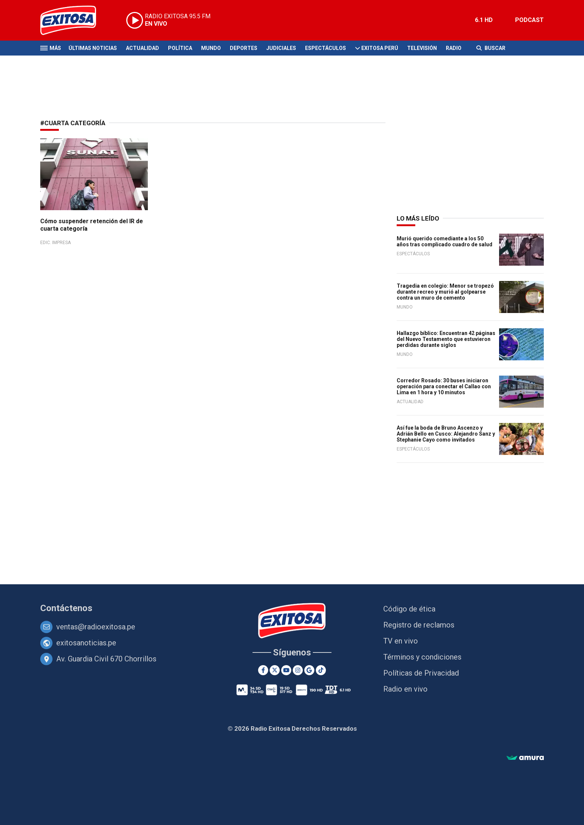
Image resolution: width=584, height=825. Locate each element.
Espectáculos (325, 48)
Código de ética (409, 608)
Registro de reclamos (418, 624)
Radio (453, 48)
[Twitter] (275, 670)
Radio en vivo (405, 689)
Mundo (211, 48)
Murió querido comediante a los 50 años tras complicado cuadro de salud (444, 241)
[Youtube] (286, 670)
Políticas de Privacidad (421, 672)
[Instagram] (298, 670)
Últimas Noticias (93, 48)
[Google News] (309, 670)
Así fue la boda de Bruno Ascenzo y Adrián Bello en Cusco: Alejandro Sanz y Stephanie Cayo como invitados (446, 434)
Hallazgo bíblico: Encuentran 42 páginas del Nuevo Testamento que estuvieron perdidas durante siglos (446, 339)
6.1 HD (484, 19)
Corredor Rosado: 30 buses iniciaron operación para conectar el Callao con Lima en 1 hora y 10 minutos (444, 386)
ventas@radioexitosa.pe (95, 626)
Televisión (422, 48)
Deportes (243, 48)
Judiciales (281, 48)
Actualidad (142, 48)
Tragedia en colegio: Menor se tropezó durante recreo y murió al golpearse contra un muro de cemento (445, 292)
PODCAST (529, 19)
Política (180, 48)
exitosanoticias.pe (86, 642)
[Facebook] (263, 670)
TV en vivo (400, 640)
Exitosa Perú (379, 48)
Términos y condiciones (422, 656)
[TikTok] (321, 670)
